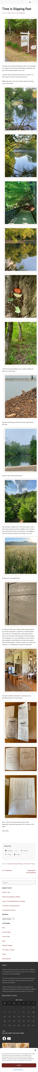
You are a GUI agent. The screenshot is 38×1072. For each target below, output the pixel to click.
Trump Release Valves (8, 910)
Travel (4, 954)
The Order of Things (29, 864)
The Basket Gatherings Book (10, 906)
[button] (35, 1050)
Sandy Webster (21, 13)
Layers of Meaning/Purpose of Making (13, 901)
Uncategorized (6, 959)
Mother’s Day (6, 892)
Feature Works (6, 932)
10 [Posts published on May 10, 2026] (33, 1012)
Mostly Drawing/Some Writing (11, 897)
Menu (36, 2)
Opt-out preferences (18, 1069)
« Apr (3, 1031)
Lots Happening (7, 870)
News (11, 864)
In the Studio (6, 936)
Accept (19, 1065)
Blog (8, 864)
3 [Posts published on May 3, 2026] (33, 1008)
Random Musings (18, 864)
